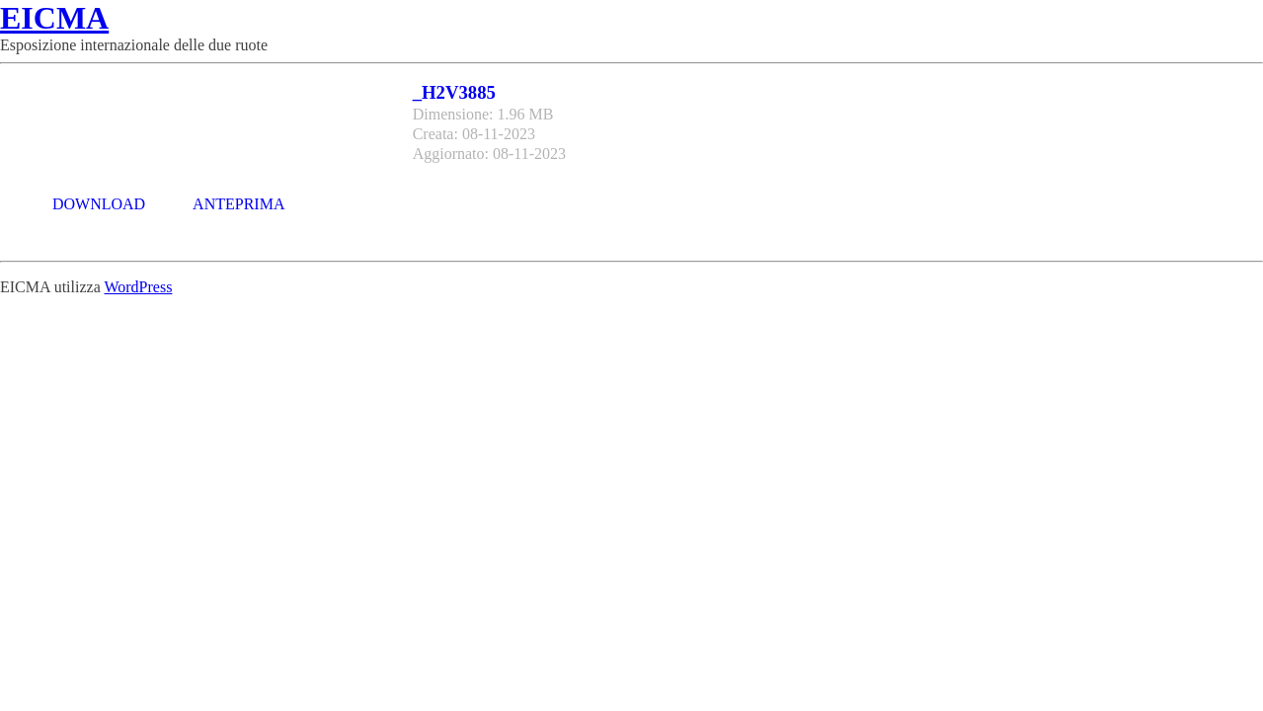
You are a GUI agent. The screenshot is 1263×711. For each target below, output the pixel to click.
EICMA (54, 18)
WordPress (138, 286)
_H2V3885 (454, 92)
